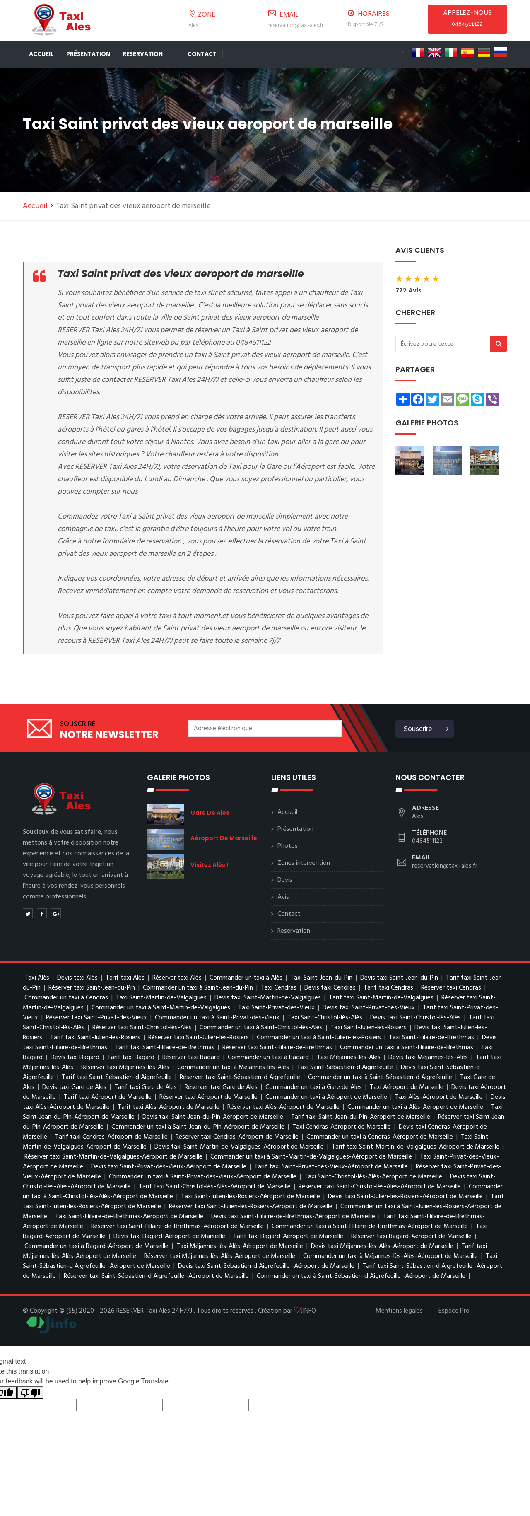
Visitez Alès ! (209, 865)
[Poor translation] (30, 1392)
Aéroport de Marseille (223, 838)
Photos (287, 846)
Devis (284, 880)
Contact (202, 54)
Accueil (41, 54)
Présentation (88, 54)
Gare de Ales (209, 813)
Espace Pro (454, 1311)
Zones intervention (303, 863)
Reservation (143, 54)
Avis (283, 897)
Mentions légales (399, 1311)
